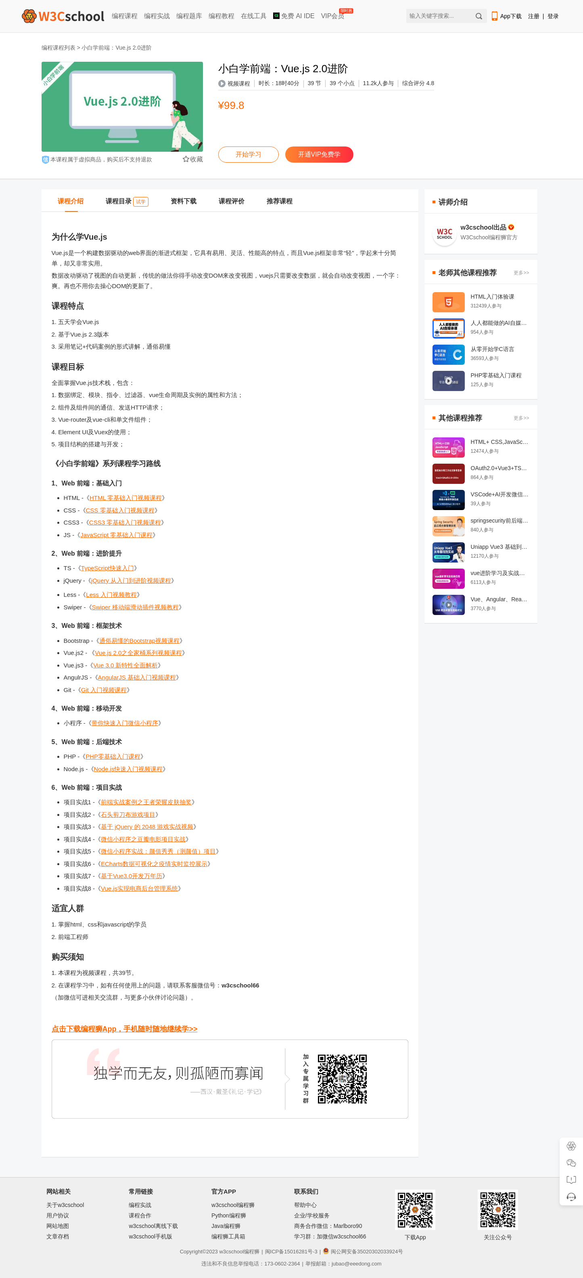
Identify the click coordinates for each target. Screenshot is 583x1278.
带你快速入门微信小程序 (125, 723)
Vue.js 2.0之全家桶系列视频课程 (138, 652)
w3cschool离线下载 (153, 1226)
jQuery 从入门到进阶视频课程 (131, 580)
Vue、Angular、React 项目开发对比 (500, 599)
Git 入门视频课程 (104, 689)
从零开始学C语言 (492, 349)
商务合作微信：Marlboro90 (328, 1226)
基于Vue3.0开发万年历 (131, 875)
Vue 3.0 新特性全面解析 (125, 665)
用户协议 (57, 1215)
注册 (533, 16)
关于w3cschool (65, 1205)
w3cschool (231, 1252)
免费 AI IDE (294, 16)
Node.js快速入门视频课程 (128, 769)
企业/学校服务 (312, 1215)
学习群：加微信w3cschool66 (330, 1236)
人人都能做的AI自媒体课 (500, 323)
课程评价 (231, 201)
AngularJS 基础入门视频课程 (137, 677)
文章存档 (57, 1236)
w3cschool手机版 (150, 1236)
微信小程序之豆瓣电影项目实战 (143, 839)
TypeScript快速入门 (107, 568)
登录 (553, 16)
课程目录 (127, 202)
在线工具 (254, 16)
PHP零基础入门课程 (113, 756)
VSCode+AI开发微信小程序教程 (500, 494)
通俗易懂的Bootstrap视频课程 (139, 640)
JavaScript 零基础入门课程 (116, 534)
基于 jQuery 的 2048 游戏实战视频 (147, 826)
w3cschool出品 (488, 227)
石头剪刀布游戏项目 (128, 814)
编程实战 (157, 16)
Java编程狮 (225, 1226)
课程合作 (140, 1215)
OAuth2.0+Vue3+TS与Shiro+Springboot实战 (500, 468)
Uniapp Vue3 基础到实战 (500, 547)
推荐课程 (280, 201)
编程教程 (221, 16)
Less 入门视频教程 (111, 594)
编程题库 (189, 16)
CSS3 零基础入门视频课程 (125, 522)
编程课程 (125, 16)
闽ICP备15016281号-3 (291, 1252)
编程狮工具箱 (228, 1236)
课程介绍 (71, 201)
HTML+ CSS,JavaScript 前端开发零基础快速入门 (500, 442)
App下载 (506, 16)
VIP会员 (333, 14)
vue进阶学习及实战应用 (500, 573)
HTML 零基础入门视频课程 (126, 497)
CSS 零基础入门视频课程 (120, 510)
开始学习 (248, 154)
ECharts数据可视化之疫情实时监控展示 (154, 863)
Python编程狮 (228, 1215)
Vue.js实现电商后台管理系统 (139, 888)
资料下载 (183, 201)
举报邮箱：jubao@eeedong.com (343, 1264)
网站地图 (57, 1226)
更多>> (521, 273)
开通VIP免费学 (319, 154)
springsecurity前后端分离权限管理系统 (500, 520)
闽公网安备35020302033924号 (363, 1252)
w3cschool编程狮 (233, 1205)
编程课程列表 (58, 47)
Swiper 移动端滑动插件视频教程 (135, 607)
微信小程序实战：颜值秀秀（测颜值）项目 (158, 851)
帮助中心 (305, 1205)
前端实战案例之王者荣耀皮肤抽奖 (146, 802)
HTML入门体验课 (492, 296)
